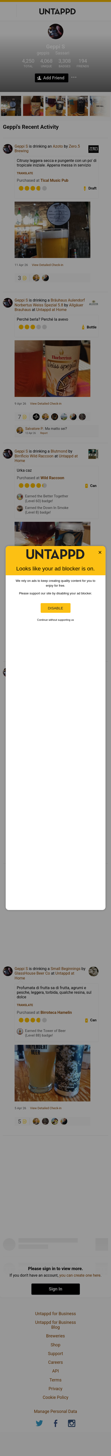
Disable (55, 608)
